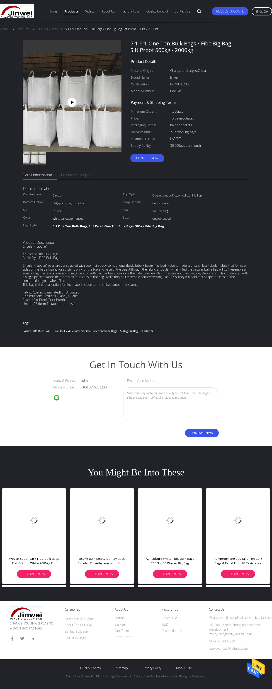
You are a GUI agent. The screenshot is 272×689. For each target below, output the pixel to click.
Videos (90, 11)
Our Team (122, 631)
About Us (108, 11)
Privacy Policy (152, 668)
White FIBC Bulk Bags (37, 331)
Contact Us (182, 11)
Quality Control (157, 11)
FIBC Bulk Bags (75, 638)
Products (71, 11)
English (261, 11)
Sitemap (122, 668)
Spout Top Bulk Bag (78, 625)
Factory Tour (131, 11)
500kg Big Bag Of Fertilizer (136, 331)
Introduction (123, 637)
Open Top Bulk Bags (79, 618)
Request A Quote (230, 11)
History (120, 618)
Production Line (173, 631)
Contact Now (147, 158)
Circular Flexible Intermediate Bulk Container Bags (85, 331)
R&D (165, 624)
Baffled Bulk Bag (76, 631)
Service (120, 624)
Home (53, 11)
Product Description (77, 174)
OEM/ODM (169, 618)
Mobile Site (184, 668)
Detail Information (37, 174)
